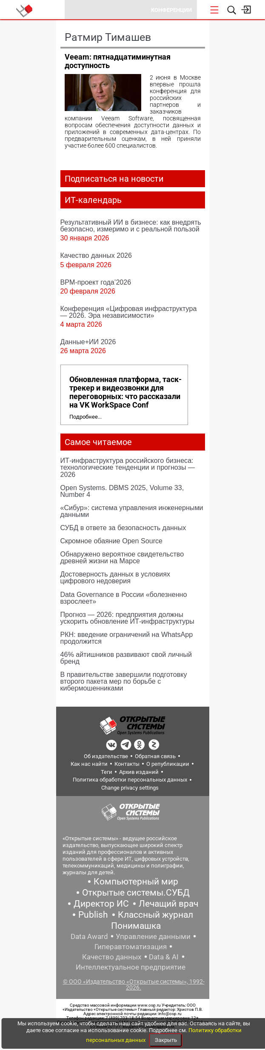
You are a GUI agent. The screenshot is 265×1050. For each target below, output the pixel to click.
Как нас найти (89, 764)
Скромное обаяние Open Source (111, 541)
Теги (106, 772)
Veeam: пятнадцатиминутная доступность (118, 61)
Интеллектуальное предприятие (130, 967)
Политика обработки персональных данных (130, 779)
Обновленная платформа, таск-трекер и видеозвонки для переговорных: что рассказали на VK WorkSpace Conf (125, 392)
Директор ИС (101, 904)
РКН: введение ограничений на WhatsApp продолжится (126, 638)
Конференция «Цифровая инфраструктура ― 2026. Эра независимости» (128, 312)
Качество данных (111, 957)
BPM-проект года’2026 (95, 282)
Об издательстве (106, 756)
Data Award (89, 936)
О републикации (167, 764)
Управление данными (153, 936)
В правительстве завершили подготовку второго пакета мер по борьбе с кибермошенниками (123, 681)
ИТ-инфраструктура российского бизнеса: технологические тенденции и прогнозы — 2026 (127, 467)
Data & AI (164, 957)
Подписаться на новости (114, 179)
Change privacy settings (130, 788)
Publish (93, 915)
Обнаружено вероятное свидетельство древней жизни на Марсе (122, 557)
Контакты (127, 764)
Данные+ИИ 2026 (88, 341)
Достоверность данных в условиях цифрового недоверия (115, 577)
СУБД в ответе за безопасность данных (123, 527)
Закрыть (166, 1040)
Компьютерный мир (136, 881)
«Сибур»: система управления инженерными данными (131, 511)
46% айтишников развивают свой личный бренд (126, 658)
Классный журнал (155, 915)
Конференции (171, 10)
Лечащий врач (168, 904)
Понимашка (136, 926)
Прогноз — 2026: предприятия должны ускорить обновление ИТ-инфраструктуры (127, 618)
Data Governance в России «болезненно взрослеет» (123, 598)
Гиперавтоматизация (130, 946)
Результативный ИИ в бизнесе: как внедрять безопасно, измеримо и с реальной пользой (130, 225)
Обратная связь (155, 756)
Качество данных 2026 (96, 255)
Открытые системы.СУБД (136, 892)
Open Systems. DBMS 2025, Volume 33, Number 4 (122, 491)
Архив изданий (139, 772)
